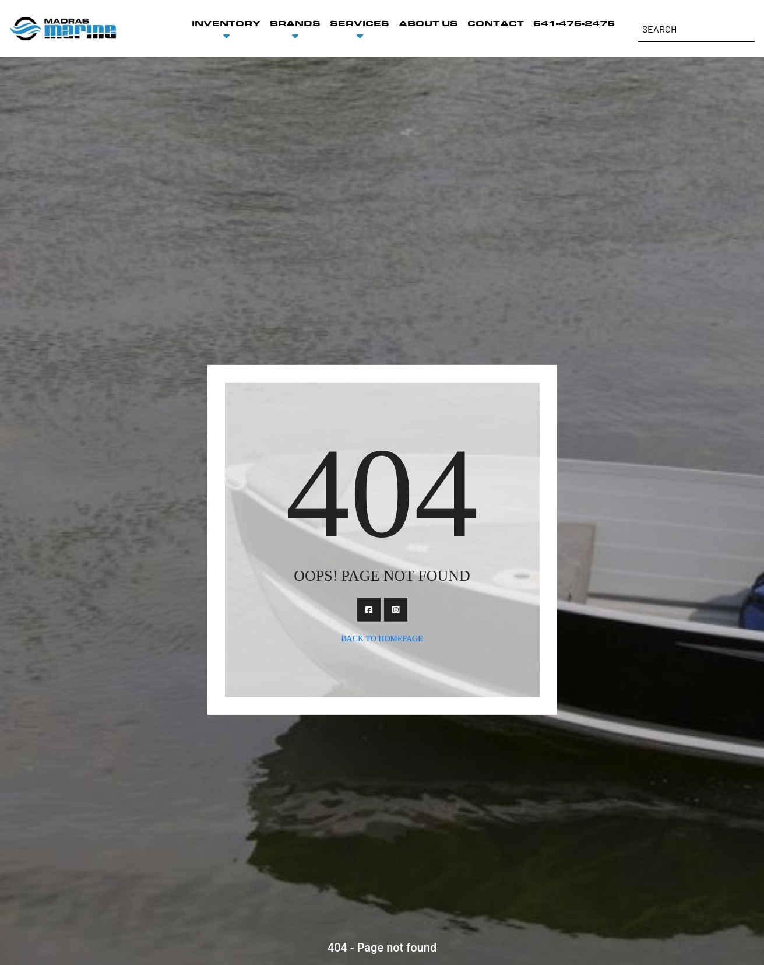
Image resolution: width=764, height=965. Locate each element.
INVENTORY (226, 24)
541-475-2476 (574, 24)
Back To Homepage (382, 638)
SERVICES (359, 24)
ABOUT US (428, 24)
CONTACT (495, 24)
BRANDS (295, 24)
